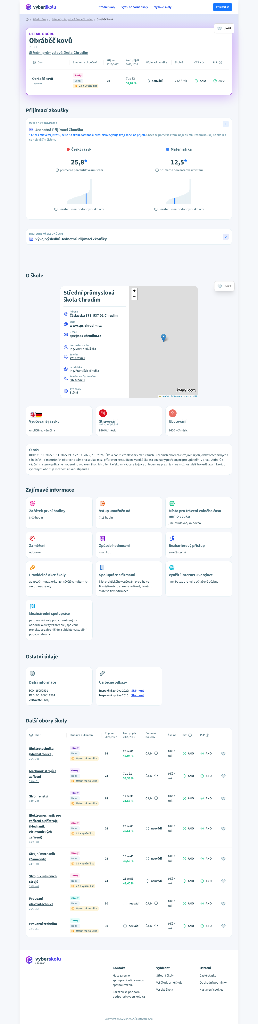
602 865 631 (77, 380)
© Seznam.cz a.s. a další (184, 396)
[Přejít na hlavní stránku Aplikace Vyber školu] (41, 7)
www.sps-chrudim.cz (86, 325)
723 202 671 (77, 358)
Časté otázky (208, 975)
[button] (129, 236)
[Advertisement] (129, 259)
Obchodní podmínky (213, 982)
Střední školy (106, 7)
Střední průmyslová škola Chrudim (72, 19)
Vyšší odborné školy (134, 7)
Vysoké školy (162, 7)
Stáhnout (137, 690)
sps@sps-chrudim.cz (85, 335)
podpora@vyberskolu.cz (129, 997)
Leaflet (164, 396)
